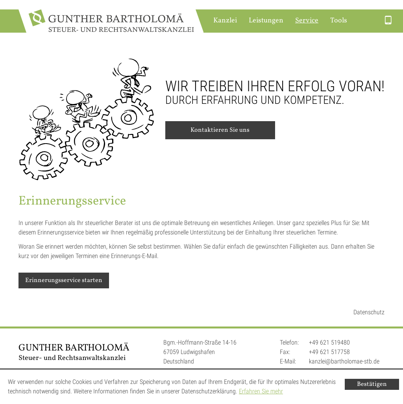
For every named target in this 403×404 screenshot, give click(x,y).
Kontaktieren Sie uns (220, 130)
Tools (338, 21)
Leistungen (266, 21)
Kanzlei (225, 21)
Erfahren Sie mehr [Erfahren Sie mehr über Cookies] (261, 391)
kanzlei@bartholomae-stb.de (344, 361)
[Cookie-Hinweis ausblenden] (372, 384)
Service (306, 21)
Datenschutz (369, 312)
